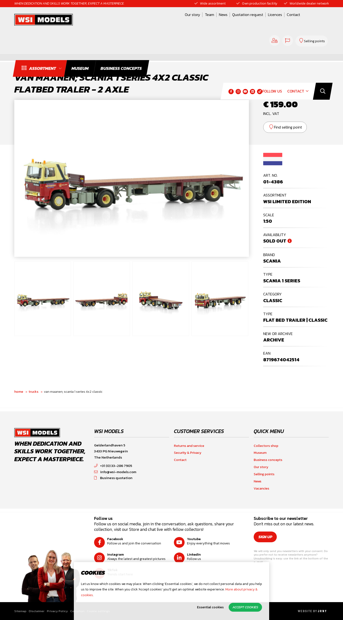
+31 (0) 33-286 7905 (113, 465)
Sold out (274, 240)
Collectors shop (266, 445)
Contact (242, 20)
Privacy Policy (57, 611)
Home (18, 391)
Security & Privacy (187, 452)
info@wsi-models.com (115, 472)
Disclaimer (37, 611)
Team (158, 20)
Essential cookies (210, 607)
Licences (224, 20)
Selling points (264, 474)
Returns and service (189, 445)
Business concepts (268, 459)
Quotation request (196, 20)
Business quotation (113, 477)
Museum (260, 452)
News (172, 20)
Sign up (265, 537)
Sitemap (20, 611)
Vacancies (261, 488)
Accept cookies (245, 607)
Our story (141, 20)
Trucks (33, 391)
